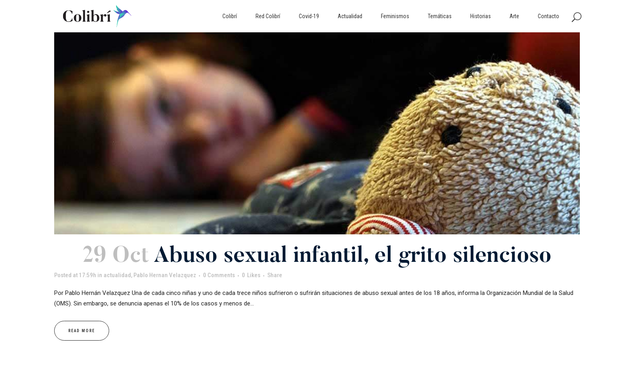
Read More (81, 330)
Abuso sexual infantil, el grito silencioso (353, 257)
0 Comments (219, 275)
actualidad (117, 275)
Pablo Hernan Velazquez (164, 275)
